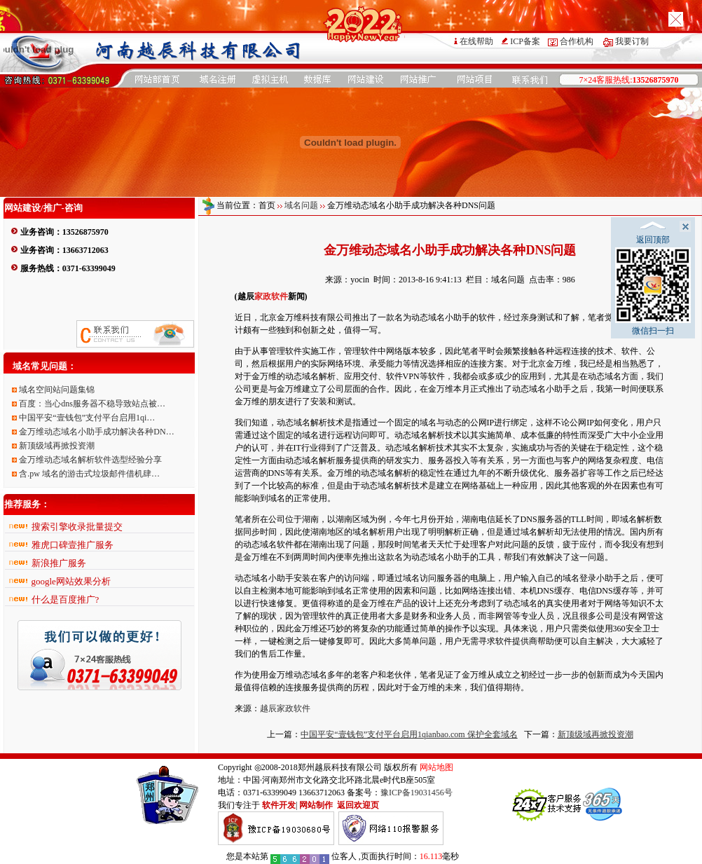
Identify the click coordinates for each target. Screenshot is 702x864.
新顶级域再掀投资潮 (595, 734)
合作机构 (576, 41)
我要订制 (632, 41)
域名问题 (301, 205)
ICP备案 (525, 41)
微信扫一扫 (653, 291)
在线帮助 (476, 41)
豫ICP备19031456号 (416, 792)
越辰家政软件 (285, 708)
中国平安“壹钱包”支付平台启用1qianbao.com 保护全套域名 (409, 734)
